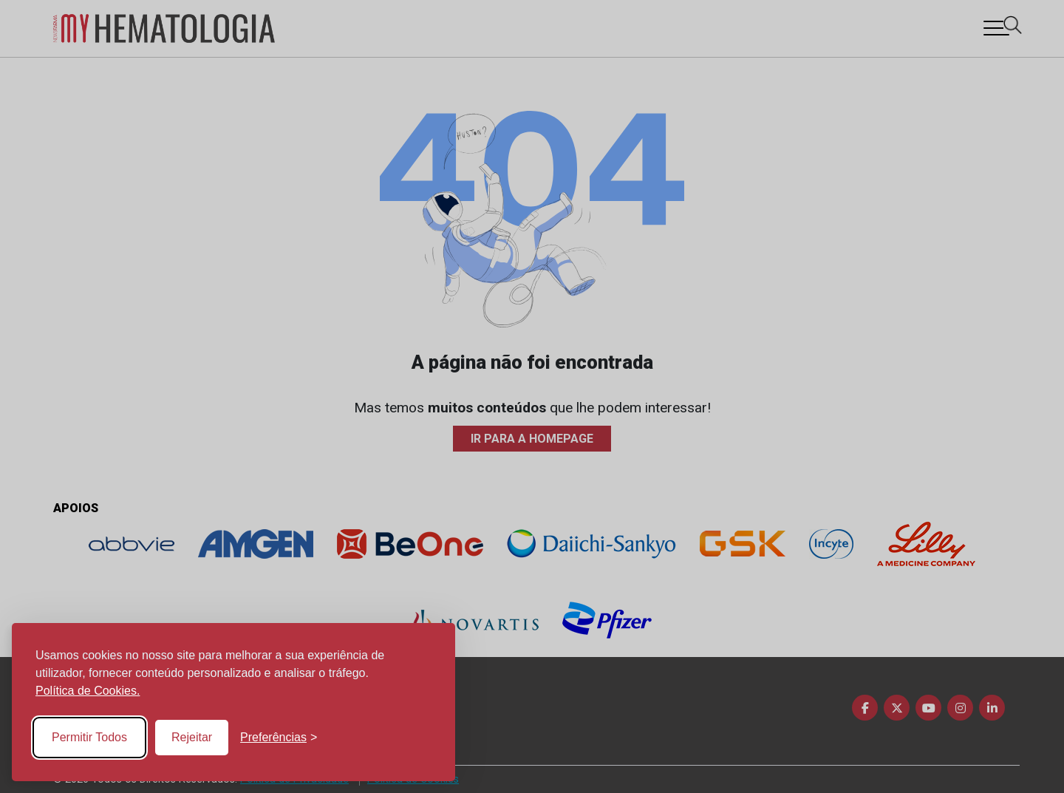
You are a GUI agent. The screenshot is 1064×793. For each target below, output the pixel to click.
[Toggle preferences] (278, 738)
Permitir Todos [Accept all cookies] (89, 737)
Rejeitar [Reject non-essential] (191, 737)
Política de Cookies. (87, 690)
